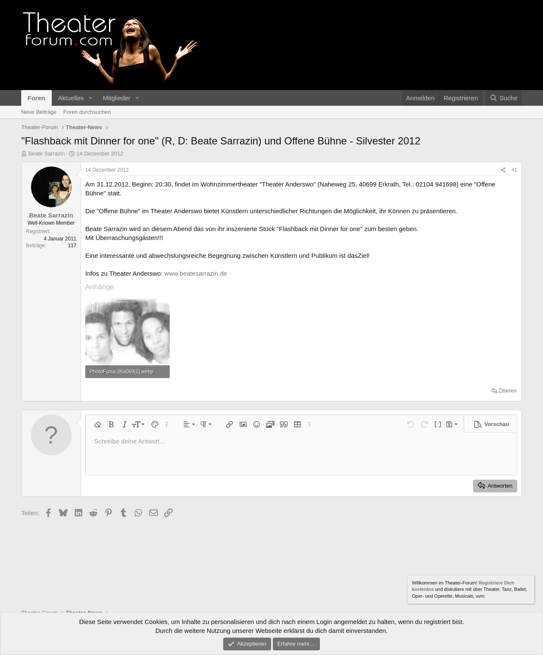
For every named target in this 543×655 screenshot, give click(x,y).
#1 (514, 170)
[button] (90, 98)
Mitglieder (116, 98)
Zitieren (507, 390)
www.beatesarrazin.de (196, 273)
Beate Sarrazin (46, 153)
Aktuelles (71, 98)
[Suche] (503, 98)
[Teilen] (503, 170)
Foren (36, 98)
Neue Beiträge (38, 112)
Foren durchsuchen (87, 112)
